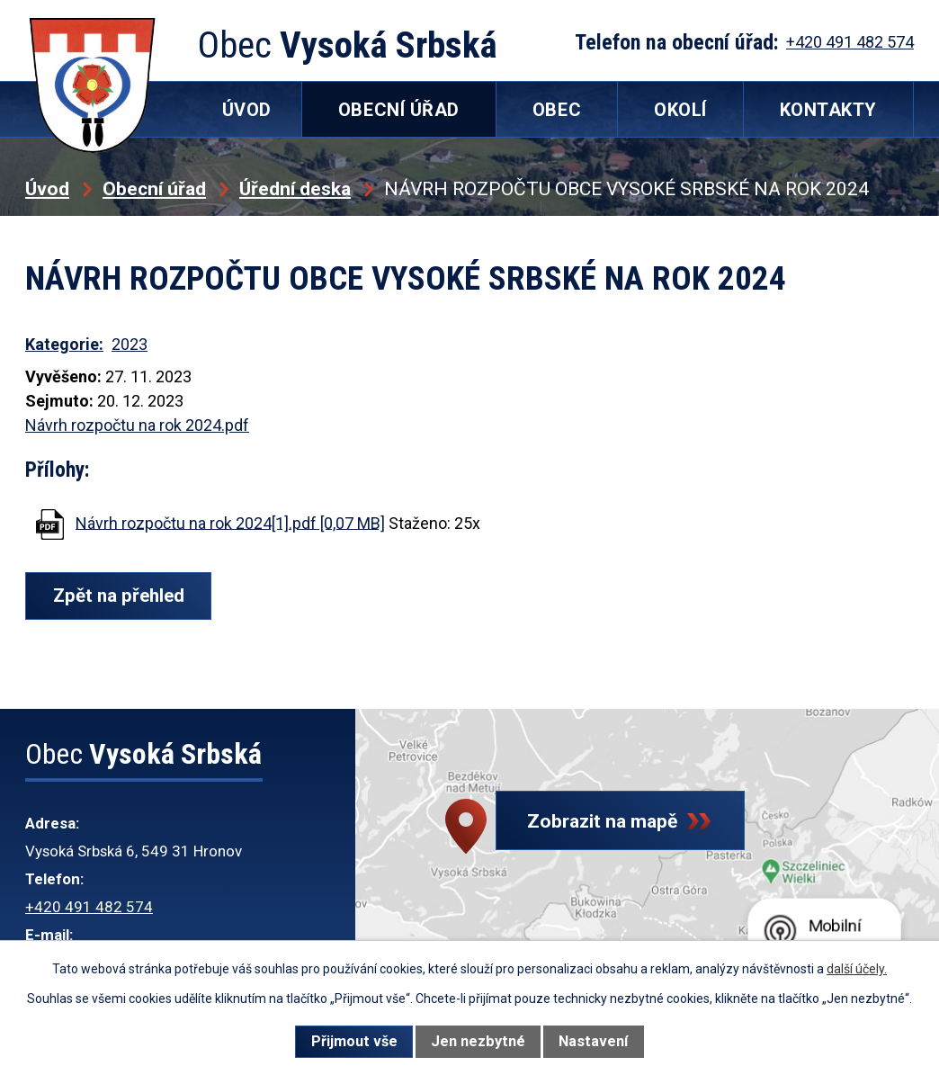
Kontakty (828, 110)
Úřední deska (295, 188)
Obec (556, 110)
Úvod (47, 188)
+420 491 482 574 (89, 907)
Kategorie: (64, 344)
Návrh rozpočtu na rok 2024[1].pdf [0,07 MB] (230, 522)
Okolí (680, 110)
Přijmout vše (354, 1041)
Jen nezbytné (478, 1041)
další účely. (857, 969)
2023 (130, 344)
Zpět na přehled (123, 596)
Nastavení (593, 1041)
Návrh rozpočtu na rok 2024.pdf (137, 425)
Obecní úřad (154, 188)
